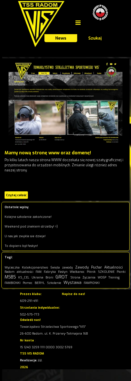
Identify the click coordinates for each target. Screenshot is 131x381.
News (60, 38)
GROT (62, 277)
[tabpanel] (55, 333)
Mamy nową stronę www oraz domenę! (48, 153)
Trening (114, 277)
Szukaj (95, 38)
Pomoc (27, 283)
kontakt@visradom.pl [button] (78, 301)
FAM (39, 272)
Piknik (91, 272)
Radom (10, 272)
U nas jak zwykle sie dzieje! (25, 236)
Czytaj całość (16, 195)
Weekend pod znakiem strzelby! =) (31, 226)
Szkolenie (54, 283)
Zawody (82, 267)
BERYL (40, 283)
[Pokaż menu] (78, 22)
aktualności (25, 272)
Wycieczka (12, 267)
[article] (65, 129)
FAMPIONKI (92, 283)
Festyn (62, 272)
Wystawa (72, 282)
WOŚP (102, 277)
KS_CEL (23, 277)
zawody (67, 267)
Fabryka (50, 272)
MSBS (10, 277)
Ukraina (37, 277)
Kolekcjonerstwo (35, 267)
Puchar (96, 267)
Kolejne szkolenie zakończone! (28, 217)
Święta (55, 267)
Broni (49, 277)
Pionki (121, 272)
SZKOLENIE (106, 272)
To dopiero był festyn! (21, 246)
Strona (75, 277)
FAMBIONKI (13, 283)
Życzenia (89, 277)
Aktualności (113, 267)
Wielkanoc (77, 272)
